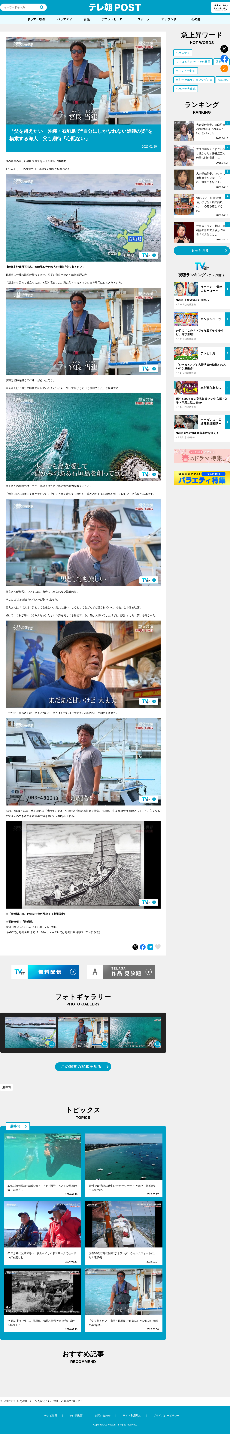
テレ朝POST (115, 7)
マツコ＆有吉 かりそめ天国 (193, 61)
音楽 (87, 19)
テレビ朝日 (50, 1415)
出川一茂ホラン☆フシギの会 (194, 79)
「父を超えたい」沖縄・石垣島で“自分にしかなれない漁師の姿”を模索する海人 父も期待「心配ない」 (61, 1401)
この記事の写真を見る (81, 1067)
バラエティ (64, 19)
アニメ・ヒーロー (114, 19)
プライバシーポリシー (166, 1415)
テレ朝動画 (76, 1415)
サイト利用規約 (132, 1415)
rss (224, 68)
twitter (224, 49)
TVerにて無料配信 (37, 913)
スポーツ (144, 19)
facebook (224, 59)
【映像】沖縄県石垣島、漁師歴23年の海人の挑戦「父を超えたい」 (45, 266)
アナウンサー (170, 19)
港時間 (28, 921)
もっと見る (200, 250)
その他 (195, 19)
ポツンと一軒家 (185, 70)
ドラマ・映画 (36, 19)
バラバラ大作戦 (185, 88)
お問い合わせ (102, 1415)
